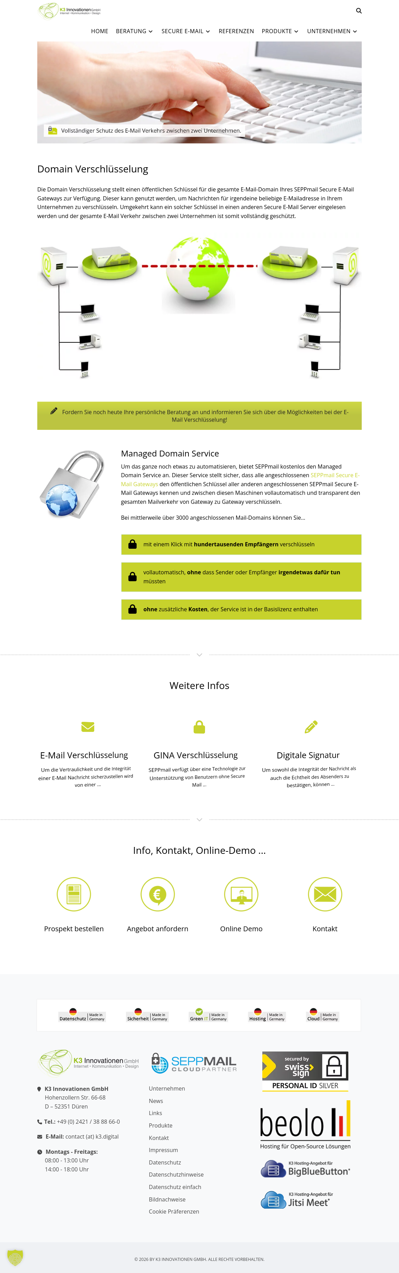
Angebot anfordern (157, 928)
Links (155, 1113)
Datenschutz (165, 1162)
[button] (15, 1258)
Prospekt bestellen (74, 928)
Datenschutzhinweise (176, 1174)
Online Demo (241, 928)
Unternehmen (332, 31)
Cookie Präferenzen (174, 1211)
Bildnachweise (167, 1199)
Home (99, 31)
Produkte (281, 31)
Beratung (135, 31)
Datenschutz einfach (175, 1187)
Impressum (163, 1150)
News (156, 1101)
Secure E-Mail (186, 31)
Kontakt (325, 928)
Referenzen (236, 31)
